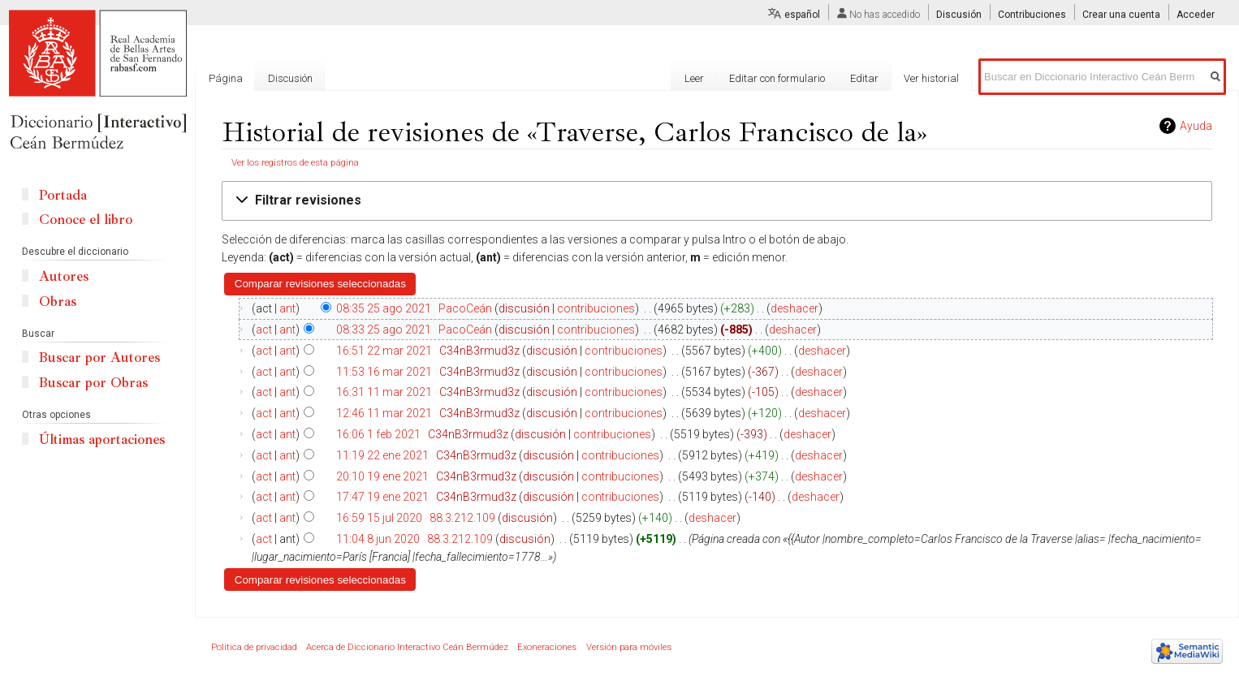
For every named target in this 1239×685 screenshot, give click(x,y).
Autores (63, 276)
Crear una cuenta (1121, 14)
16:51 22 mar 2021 (384, 350)
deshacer (794, 308)
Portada (63, 195)
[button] (716, 201)
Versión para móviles (628, 647)
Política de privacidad (254, 647)
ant (287, 308)
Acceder (1195, 14)
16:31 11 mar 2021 (384, 392)
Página (226, 78)
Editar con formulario (777, 78)
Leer (694, 78)
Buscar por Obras (93, 383)
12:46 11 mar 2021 (384, 413)
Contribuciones (1032, 14)
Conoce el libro (85, 219)
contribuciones (596, 308)
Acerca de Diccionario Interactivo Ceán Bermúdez (407, 647)
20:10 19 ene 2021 (382, 476)
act (264, 329)
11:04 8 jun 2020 (378, 538)
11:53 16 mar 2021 (384, 371)
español (802, 14)
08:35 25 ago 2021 (383, 308)
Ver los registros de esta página (295, 162)
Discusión (959, 14)
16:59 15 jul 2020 (379, 517)
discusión (524, 308)
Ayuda (1196, 125)
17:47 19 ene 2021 (382, 496)
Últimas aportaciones (102, 439)
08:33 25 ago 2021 (383, 329)
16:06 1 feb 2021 (378, 434)
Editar (864, 78)
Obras (57, 301)
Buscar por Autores (99, 357)
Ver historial (931, 78)
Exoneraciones (546, 647)
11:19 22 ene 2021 (382, 455)
